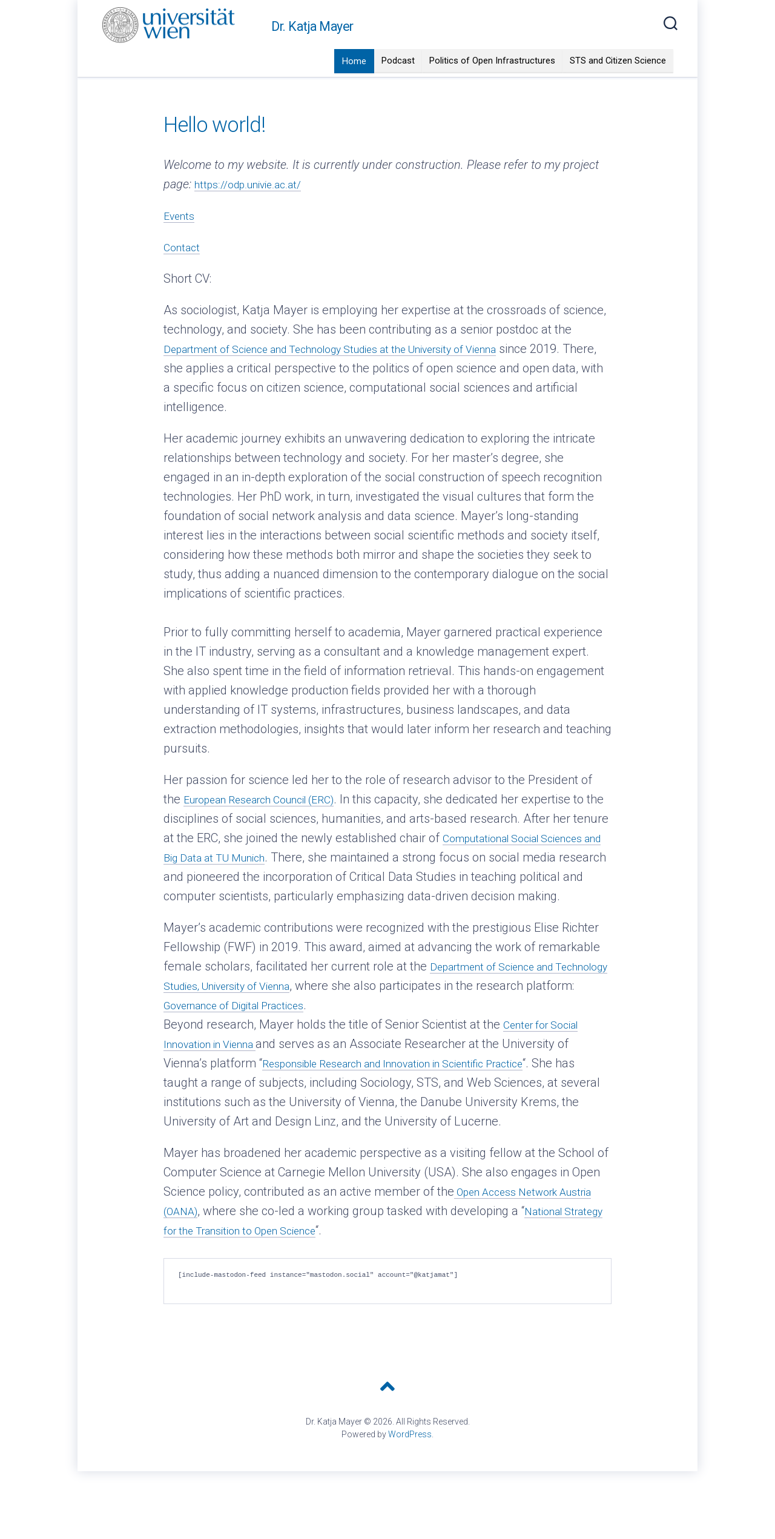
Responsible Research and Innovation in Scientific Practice (416, 1106)
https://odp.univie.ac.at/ (257, 208)
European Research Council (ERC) (273, 823)
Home (354, 85)
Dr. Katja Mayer (312, 50)
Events (181, 239)
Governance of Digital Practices (348, 1048)
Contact (183, 271)
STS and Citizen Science (618, 84)
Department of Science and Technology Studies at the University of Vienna (361, 373)
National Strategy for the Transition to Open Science (304, 1274)
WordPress (410, 1478)
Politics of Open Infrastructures (492, 84)
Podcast (398, 84)
